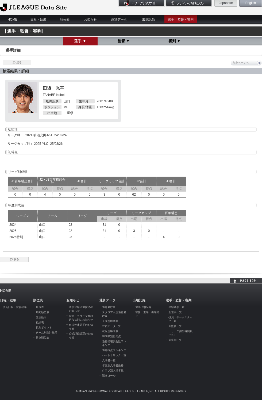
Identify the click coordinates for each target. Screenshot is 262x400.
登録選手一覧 (176, 307)
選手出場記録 (143, 307)
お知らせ (90, 19)
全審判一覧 (175, 340)
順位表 (65, 19)
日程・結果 (38, 19)
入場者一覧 (108, 360)
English (250, 3)
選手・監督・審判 (181, 19)
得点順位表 (42, 337)
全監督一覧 (175, 326)
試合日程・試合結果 (15, 307)
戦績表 (40, 322)
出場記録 (148, 19)
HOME (12, 19)
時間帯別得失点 (111, 336)
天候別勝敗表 (110, 321)
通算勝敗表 (108, 307)
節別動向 (41, 317)
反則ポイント (44, 327)
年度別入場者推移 (113, 365)
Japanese (226, 3)
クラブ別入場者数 (113, 370)
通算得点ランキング (114, 350)
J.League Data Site (33, 7)
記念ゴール (108, 375)
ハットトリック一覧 (114, 355)
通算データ (119, 19)
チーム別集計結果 (46, 332)
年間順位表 (42, 312)
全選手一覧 (175, 312)
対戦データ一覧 (111, 326)
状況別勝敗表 (110, 331)
